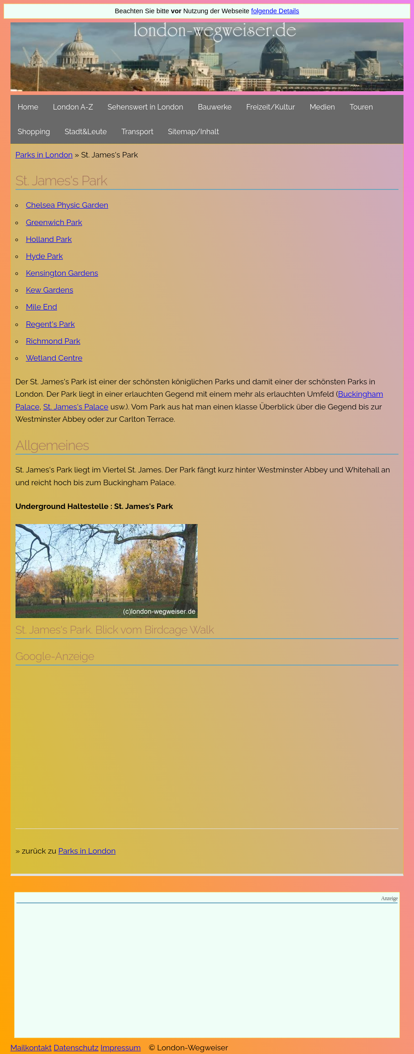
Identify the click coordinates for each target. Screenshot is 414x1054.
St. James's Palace (76, 406)
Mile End (41, 306)
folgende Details (275, 11)
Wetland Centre (54, 357)
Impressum (120, 1047)
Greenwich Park (54, 222)
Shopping (34, 131)
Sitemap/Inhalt (193, 131)
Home (28, 107)
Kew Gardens (49, 289)
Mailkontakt (31, 1047)
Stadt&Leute (86, 131)
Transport (137, 131)
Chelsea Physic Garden (67, 205)
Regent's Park (50, 324)
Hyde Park (44, 256)
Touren (361, 107)
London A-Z (73, 107)
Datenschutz (76, 1047)
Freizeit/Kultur (270, 107)
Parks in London (44, 154)
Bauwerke (214, 107)
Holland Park (49, 239)
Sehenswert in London (145, 107)
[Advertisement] (207, 738)
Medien (322, 107)
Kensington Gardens (62, 273)
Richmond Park (53, 341)
